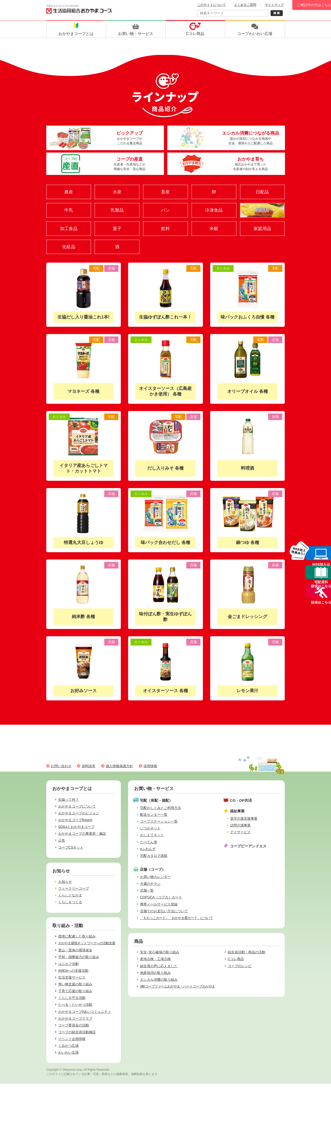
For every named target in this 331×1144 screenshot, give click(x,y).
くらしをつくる (70, 902)
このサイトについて (211, 5)
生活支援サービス (71, 977)
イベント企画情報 (71, 1039)
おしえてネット (152, 835)
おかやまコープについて (77, 806)
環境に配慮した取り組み (77, 936)
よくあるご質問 (245, 5)
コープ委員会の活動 (73, 1025)
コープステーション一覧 (159, 821)
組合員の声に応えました (159, 966)
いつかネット (150, 828)
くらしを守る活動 (71, 998)
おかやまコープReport (75, 820)
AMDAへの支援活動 (73, 970)
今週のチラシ (150, 884)
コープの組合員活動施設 (77, 1032)
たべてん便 (148, 842)
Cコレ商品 (236, 959)
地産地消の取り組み (155, 973)
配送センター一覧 (153, 815)
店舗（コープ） (152, 869)
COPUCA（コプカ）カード (161, 897)
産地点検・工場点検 (155, 959)
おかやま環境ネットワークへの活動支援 (86, 943)
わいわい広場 (68, 1052)
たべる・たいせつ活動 (75, 1004)
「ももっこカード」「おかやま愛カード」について (176, 918)
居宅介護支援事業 (243, 818)
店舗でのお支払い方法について (164, 911)
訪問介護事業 (240, 825)
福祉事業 (237, 811)
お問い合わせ (61, 766)
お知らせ (65, 882)
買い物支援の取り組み (75, 984)
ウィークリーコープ (73, 888)
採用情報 (150, 766)
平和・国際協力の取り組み (78, 957)
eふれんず (148, 849)
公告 (61, 840)
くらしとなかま (70, 895)
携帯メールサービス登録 (159, 904)
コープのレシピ (240, 966)
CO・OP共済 (241, 800)
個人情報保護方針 (119, 766)
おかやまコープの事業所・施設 (82, 833)
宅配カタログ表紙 (153, 856)
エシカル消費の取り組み (159, 979)
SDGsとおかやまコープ (76, 827)
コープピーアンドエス (248, 846)
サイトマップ (274, 5)
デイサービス (240, 832)
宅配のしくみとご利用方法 (160, 808)
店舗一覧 (147, 890)
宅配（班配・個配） (156, 800)
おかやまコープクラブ (75, 1018)
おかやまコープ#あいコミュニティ (84, 1012)
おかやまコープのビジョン (78, 813)
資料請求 (88, 766)
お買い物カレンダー (155, 877)
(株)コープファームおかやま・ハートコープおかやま (177, 986)
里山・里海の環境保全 (75, 950)
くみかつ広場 (68, 1046)
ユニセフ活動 (68, 964)
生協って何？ (68, 799)
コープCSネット (71, 847)
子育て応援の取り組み (75, 991)
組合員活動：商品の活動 (246, 952)
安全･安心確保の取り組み (159, 952)
